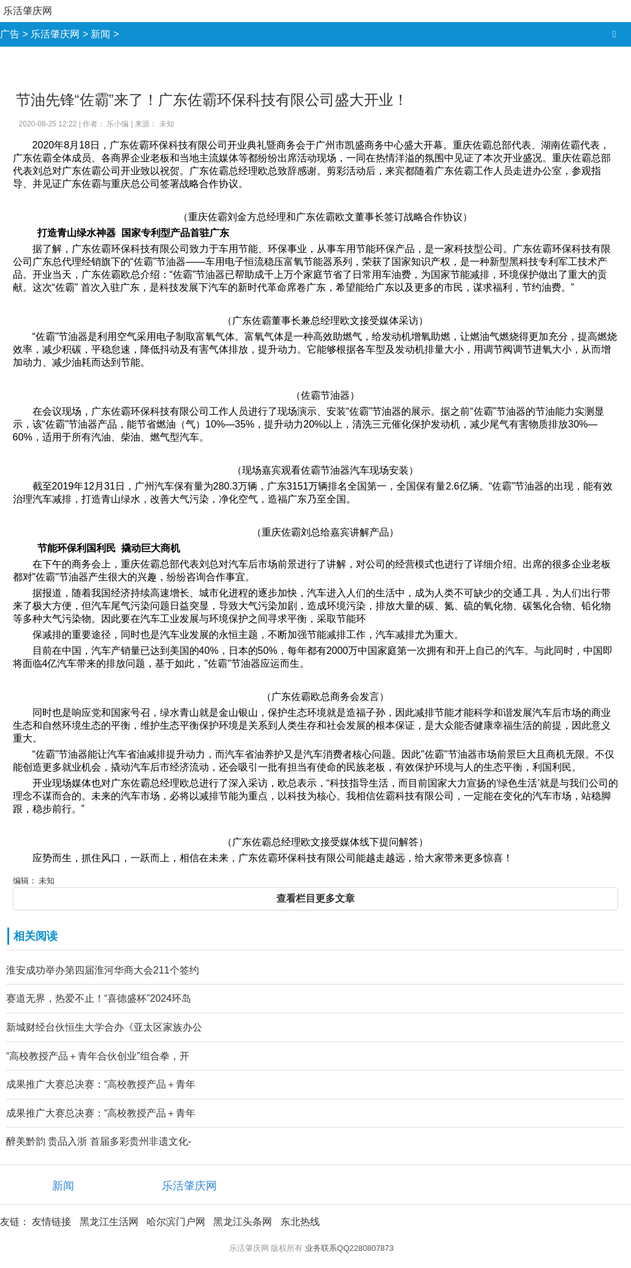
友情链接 (51, 1221)
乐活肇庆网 (27, 11)
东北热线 (300, 1221)
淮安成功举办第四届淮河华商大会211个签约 (102, 970)
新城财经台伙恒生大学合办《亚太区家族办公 (104, 1027)
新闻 (100, 34)
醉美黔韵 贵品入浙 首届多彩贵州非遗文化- (98, 1141)
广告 (10, 34)
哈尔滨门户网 (175, 1221)
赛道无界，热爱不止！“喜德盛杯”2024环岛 (98, 998)
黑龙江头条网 (242, 1221)
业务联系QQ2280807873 (349, 1248)
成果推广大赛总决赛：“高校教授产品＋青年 (100, 1084)
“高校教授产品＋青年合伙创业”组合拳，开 (97, 1056)
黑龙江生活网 (109, 1221)
